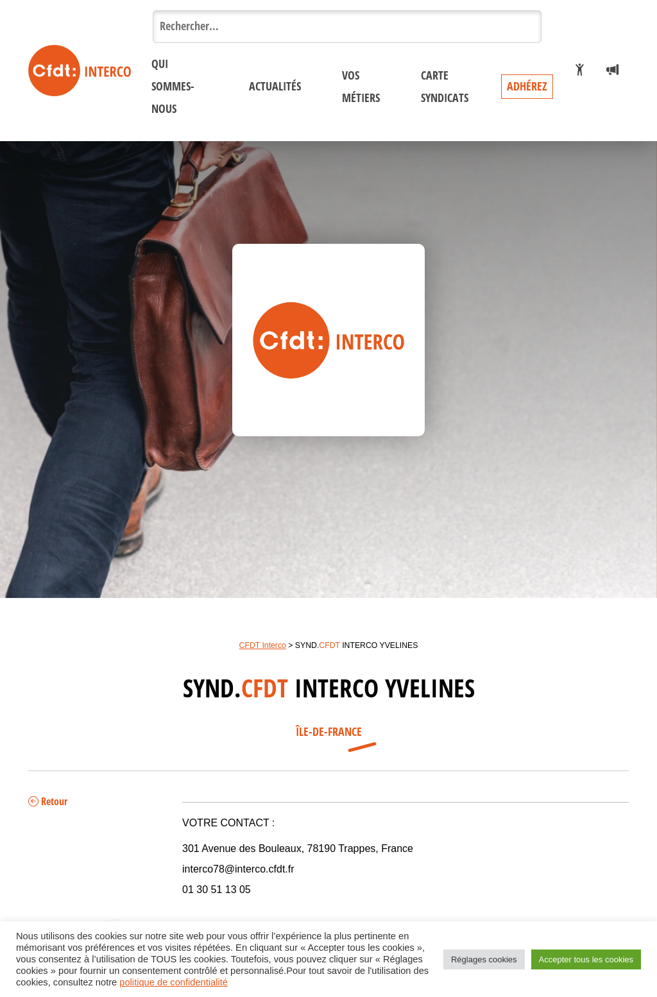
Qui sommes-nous (172, 86)
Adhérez (527, 86)
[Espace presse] (612, 70)
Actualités (275, 86)
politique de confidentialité (173, 982)
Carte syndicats (444, 87)
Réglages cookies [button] (484, 959)
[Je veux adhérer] (580, 70)
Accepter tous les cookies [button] (586, 959)
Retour (47, 802)
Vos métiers (361, 87)
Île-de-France (329, 732)
